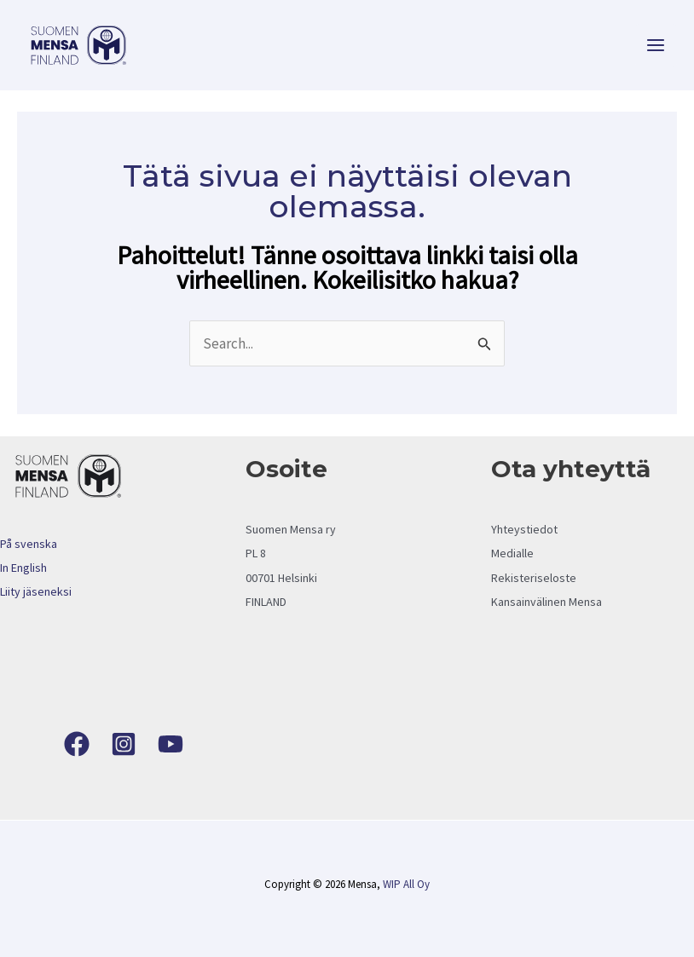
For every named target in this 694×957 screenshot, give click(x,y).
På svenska (28, 543)
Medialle (512, 553)
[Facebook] (77, 744)
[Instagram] (123, 744)
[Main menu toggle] (656, 45)
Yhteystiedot (524, 529)
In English (23, 567)
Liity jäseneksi (36, 591)
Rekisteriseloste (533, 577)
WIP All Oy (406, 884)
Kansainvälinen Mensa (546, 601)
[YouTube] (170, 744)
